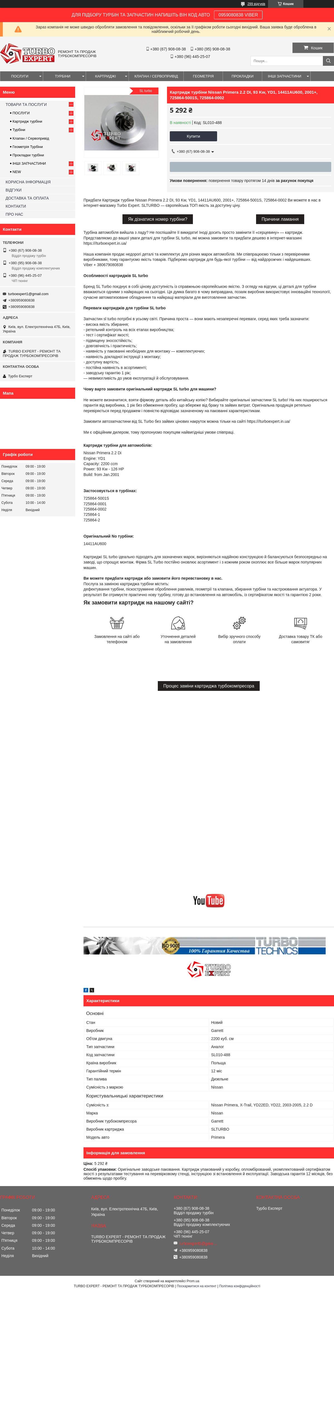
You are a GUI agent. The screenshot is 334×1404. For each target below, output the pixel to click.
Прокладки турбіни (28, 155)
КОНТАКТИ (16, 206)
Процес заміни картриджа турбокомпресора (208, 686)
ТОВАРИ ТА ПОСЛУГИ (26, 104)
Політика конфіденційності (239, 1286)
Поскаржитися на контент (196, 1286)
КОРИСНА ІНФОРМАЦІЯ (28, 182)
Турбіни (19, 130)
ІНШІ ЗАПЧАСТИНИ (284, 76)
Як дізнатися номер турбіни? (157, 219)
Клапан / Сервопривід (31, 138)
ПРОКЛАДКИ (243, 76)
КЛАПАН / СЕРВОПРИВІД (156, 76)
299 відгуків (256, 4)
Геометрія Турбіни (28, 147)
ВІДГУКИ (13, 190)
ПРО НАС (14, 214)
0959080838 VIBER (238, 15)
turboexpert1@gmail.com (28, 294)
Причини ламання (280, 219)
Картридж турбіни (27, 121)
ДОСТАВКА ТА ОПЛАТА (27, 198)
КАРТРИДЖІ (105, 76)
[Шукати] (328, 61)
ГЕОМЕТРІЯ (203, 76)
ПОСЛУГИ (19, 76)
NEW (17, 172)
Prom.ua (193, 1281)
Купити (193, 136)
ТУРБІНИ (62, 76)
